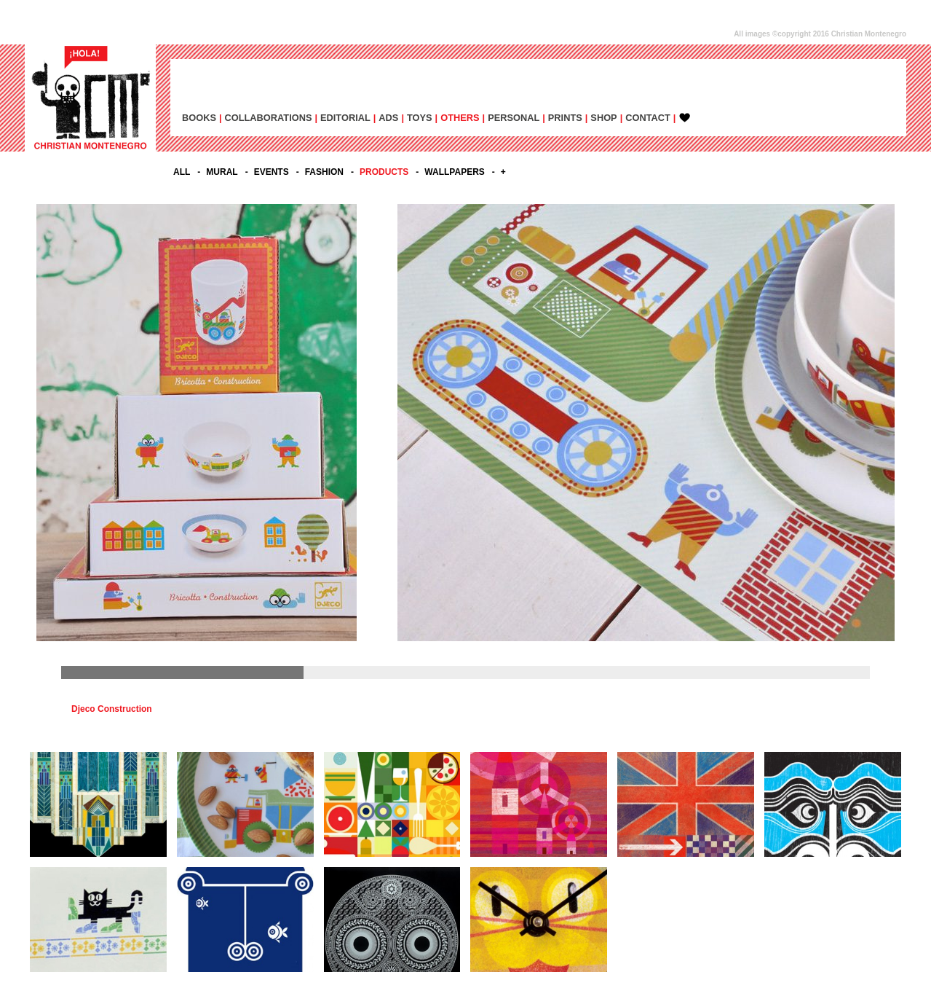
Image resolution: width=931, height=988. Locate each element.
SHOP (603, 117)
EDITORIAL (345, 117)
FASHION (324, 172)
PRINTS (565, 117)
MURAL (221, 172)
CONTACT (647, 117)
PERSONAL (513, 117)
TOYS (419, 117)
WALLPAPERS (454, 172)
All (181, 172)
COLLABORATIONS (268, 117)
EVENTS (271, 172)
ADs (388, 117)
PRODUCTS (384, 172)
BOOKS (199, 117)
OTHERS (459, 117)
